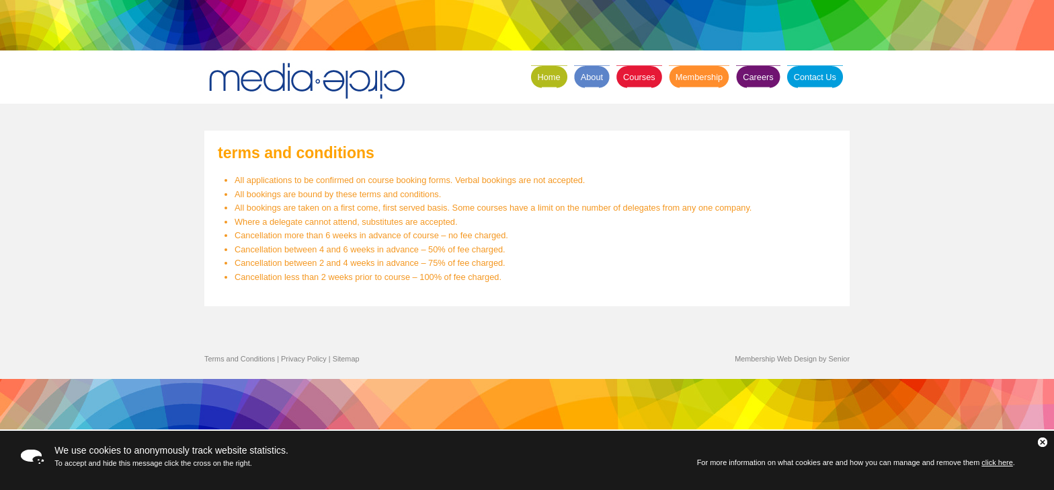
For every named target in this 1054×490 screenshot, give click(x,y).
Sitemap (346, 359)
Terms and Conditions (239, 359)
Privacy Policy (304, 359)
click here (996, 462)
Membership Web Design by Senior (792, 359)
